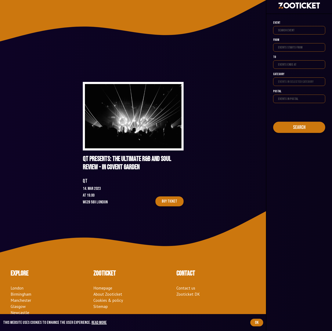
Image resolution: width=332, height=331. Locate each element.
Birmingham (21, 294)
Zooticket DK (188, 294)
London (17, 288)
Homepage (102, 288)
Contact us (185, 288)
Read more (99, 322)
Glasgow (18, 306)
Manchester (21, 300)
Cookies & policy (108, 300)
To (274, 57)
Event (276, 23)
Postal (277, 91)
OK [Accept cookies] (257, 322)
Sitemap (100, 306)
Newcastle (20, 312)
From (276, 40)
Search (299, 127)
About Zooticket (107, 294)
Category (278, 74)
